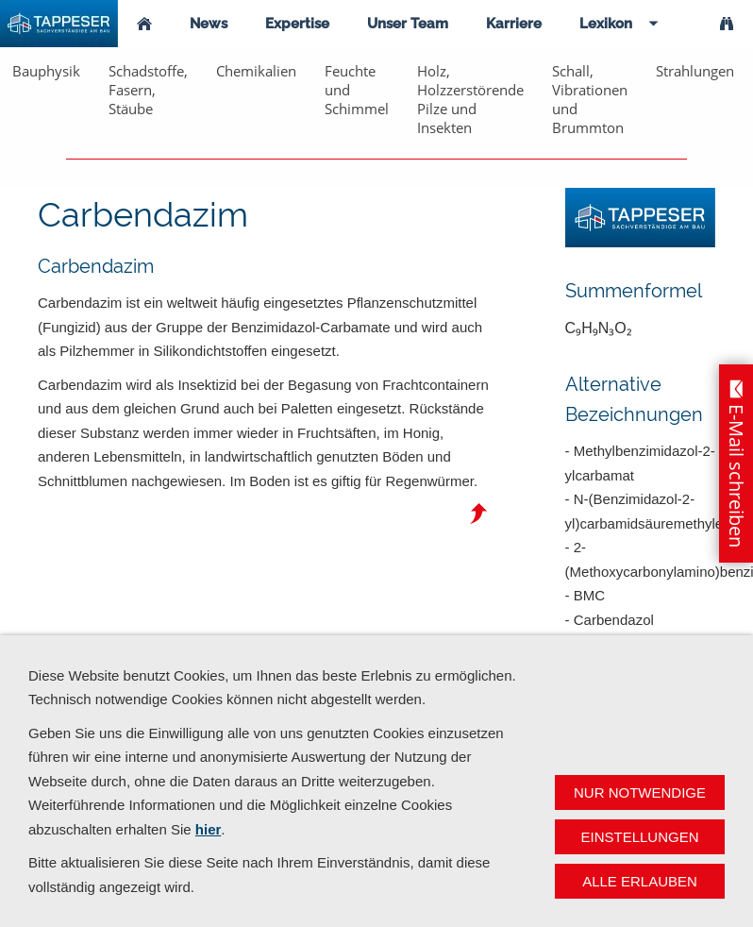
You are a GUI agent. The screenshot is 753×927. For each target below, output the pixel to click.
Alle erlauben (639, 881)
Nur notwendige (640, 792)
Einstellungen (639, 837)
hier (208, 829)
